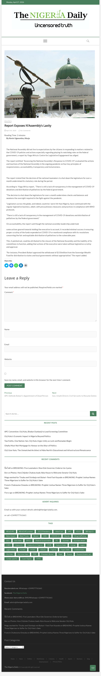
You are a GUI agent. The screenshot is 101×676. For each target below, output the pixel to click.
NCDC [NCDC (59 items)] (32, 550)
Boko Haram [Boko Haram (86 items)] (10, 536)
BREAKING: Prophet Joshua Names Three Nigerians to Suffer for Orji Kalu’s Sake (50, 493)
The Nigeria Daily (20, 593)
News (21, 659)
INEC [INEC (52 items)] (8, 545)
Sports (70, 659)
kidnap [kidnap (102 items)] (73, 545)
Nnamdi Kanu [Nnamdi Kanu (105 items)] (79, 550)
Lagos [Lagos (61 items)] (82, 545)
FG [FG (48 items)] (57, 541)
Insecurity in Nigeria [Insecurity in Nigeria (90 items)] (35, 545)
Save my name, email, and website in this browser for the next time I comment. (37, 380)
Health (61, 659)
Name (6, 329)
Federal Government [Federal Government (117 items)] (43, 541)
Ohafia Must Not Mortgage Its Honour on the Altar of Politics (30, 446)
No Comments (25, 130)
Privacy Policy (57, 662)
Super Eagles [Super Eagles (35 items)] (26, 559)
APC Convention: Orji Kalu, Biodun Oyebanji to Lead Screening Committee (36, 432)
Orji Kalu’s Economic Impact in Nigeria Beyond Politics (27, 436)
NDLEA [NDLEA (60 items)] (43, 550)
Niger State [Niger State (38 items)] (65, 550)
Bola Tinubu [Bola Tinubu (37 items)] (24, 536)
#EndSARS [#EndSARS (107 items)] (10, 532)
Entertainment (43, 662)
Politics (7, 121)
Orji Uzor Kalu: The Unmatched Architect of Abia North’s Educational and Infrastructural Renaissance (47, 450)
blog (88, 659)
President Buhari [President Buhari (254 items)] (47, 554)
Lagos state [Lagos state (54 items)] (10, 550)
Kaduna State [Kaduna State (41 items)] (61, 545)
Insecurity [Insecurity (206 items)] (19, 545)
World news (40, 659)
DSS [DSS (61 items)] (7, 541)
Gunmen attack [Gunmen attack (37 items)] (79, 541)
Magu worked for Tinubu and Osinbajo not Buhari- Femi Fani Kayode (33, 478)
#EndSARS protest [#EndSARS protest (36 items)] (26, 532)
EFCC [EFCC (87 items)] (28, 541)
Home (13, 659)
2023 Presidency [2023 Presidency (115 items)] (44, 532)
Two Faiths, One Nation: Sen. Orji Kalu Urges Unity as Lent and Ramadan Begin (37, 441)
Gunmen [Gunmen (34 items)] (66, 541)
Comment (9, 292)
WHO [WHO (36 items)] (38, 559)
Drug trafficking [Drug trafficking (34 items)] (80, 536)
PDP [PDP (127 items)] (34, 554)
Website (8, 359)
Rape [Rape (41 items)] (60, 554)
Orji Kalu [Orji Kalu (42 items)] (9, 554)
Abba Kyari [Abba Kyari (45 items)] (59, 532)
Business (79, 659)
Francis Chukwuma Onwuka (16, 485)
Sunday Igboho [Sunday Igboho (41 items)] (11, 559)
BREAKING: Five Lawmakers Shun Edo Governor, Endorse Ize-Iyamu (42, 468)
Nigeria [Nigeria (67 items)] (53, 550)
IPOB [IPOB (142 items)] (49, 545)
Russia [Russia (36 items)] (69, 554)
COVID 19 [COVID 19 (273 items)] (56, 536)
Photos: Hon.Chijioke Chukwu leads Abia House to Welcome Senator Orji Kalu (44, 473)
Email (6, 344)
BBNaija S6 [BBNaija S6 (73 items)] (90, 532)
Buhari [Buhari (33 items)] (36, 536)
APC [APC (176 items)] (69, 532)
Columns (51, 659)
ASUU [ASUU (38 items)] (78, 532)
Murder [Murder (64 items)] (22, 550)
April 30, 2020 (10, 130)
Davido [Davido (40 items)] (67, 536)
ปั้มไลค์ (7, 468)
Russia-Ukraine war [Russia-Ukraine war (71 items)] (84, 554)
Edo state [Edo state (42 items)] (17, 541)
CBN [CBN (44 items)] (45, 536)
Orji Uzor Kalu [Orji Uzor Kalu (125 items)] (23, 554)
